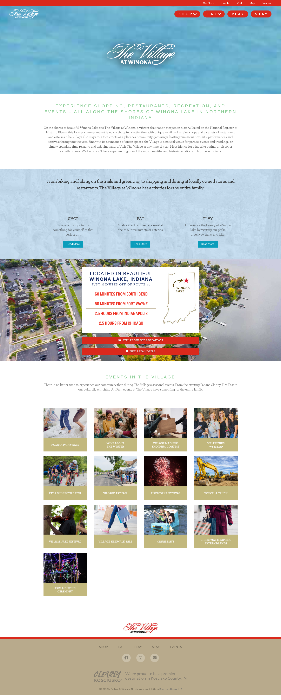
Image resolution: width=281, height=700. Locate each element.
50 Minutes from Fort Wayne (121, 303)
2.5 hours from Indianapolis (121, 313)
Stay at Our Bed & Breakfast (140, 340)
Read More (73, 243)
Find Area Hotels (140, 351)
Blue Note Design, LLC (170, 689)
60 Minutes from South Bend (121, 294)
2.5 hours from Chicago (121, 323)
